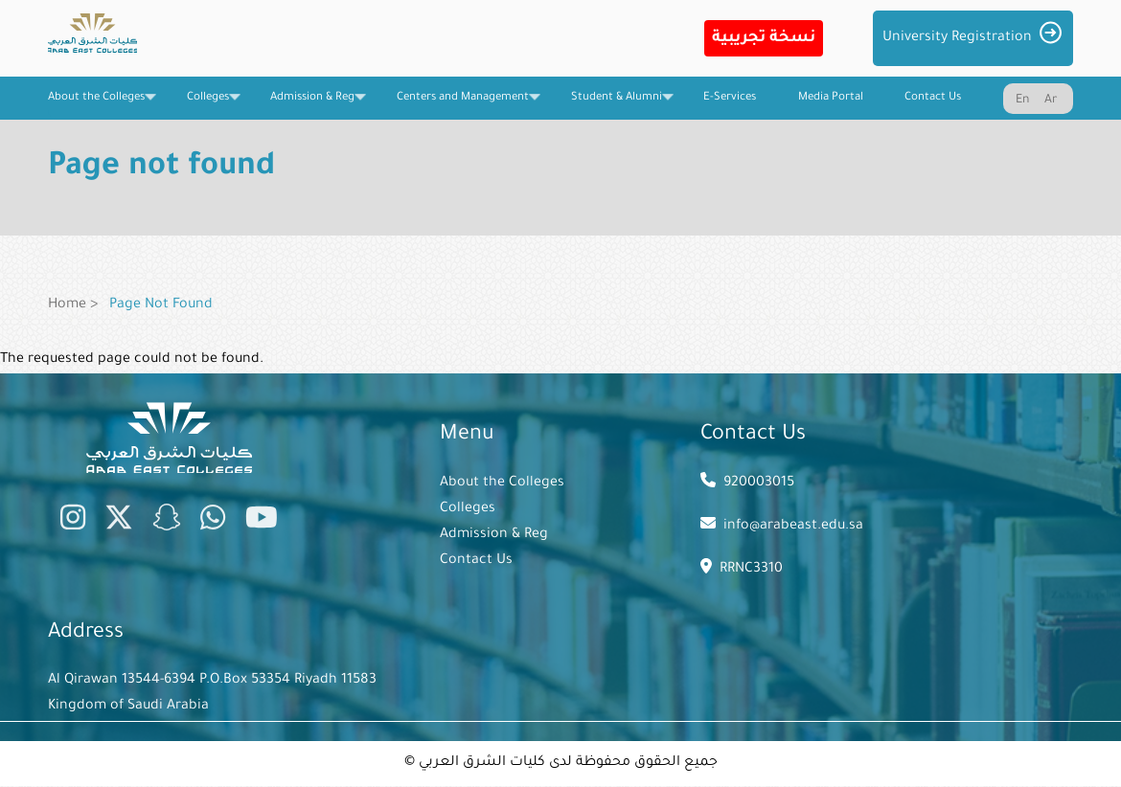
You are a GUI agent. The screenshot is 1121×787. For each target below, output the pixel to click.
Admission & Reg (494, 535)
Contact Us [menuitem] (932, 98)
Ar (1050, 100)
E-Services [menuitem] (729, 98)
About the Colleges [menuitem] (96, 105)
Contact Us (476, 561)
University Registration (957, 38)
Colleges (467, 509)
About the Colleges (502, 483)
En (1022, 100)
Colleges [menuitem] (208, 105)
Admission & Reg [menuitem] (312, 105)
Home (67, 305)
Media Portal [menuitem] (830, 98)
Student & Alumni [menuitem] (616, 105)
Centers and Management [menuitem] (463, 105)
